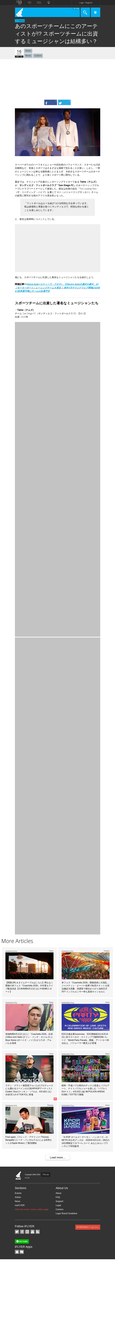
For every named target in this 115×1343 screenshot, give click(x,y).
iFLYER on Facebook (22, 1232)
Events (18, 1193)
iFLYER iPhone (17, 1252)
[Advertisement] (57, 79)
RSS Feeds (38, 1232)
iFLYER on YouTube (32, 1232)
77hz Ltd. (45, 1175)
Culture (37, 55)
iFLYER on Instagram (27, 1232)
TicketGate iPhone (22, 1252)
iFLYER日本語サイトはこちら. (88, 1227)
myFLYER (20, 1205)
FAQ (58, 1197)
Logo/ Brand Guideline (66, 1213)
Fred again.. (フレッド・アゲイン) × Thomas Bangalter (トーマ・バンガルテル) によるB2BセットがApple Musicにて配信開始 (28, 1140)
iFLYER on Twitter (17, 1232)
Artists (18, 1197)
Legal (58, 1205)
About (58, 1193)
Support (59, 1201)
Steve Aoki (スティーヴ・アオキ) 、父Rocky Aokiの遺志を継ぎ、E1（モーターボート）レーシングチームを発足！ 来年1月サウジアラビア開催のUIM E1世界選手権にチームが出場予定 (57, 288)
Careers (59, 1209)
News (21, 21)
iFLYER (18, 1175)
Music (28, 55)
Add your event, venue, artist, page (31, 1209)
